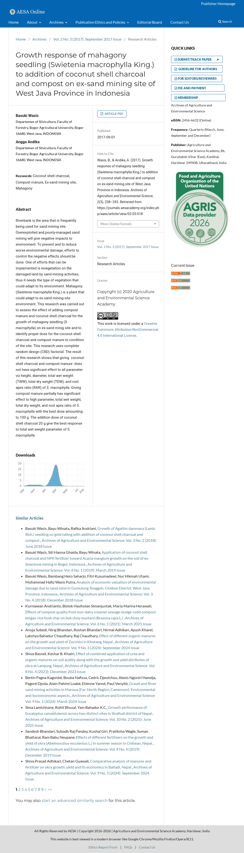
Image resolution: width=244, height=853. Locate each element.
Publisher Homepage (218, 3)
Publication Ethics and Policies (101, 22)
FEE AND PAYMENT (199, 88)
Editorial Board (149, 22)
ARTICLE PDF (113, 114)
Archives (56, 22)
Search (225, 21)
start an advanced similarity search (75, 800)
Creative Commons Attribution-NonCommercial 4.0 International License (127, 329)
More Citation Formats (116, 224)
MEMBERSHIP (200, 98)
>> (50, 789)
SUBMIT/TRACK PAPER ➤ (198, 59)
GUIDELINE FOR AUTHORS (198, 69)
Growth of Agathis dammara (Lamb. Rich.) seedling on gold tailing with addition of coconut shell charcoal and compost (90, 534)
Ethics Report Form (103, 847)
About (32, 22)
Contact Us (179, 22)
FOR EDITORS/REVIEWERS (198, 78)
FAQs (128, 847)
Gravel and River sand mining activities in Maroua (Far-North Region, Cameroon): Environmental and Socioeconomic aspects (90, 689)
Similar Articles (29, 518)
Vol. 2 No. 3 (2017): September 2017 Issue (87, 39)
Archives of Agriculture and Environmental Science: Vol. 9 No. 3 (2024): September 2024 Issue (88, 773)
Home (14, 22)
